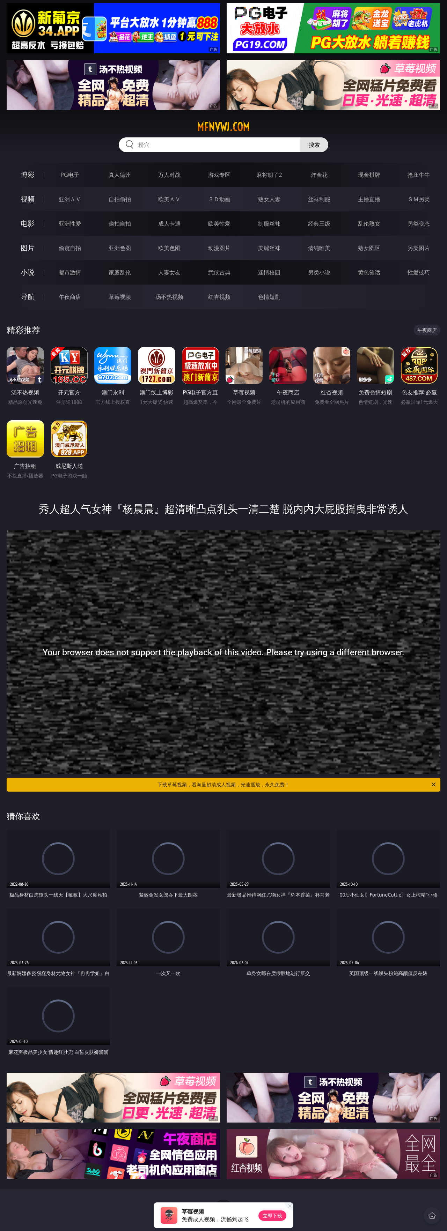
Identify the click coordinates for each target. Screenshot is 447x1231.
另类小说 (319, 272)
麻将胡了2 (269, 175)
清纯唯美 (319, 248)
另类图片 (419, 248)
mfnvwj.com (223, 127)
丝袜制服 (319, 199)
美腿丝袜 (269, 248)
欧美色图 (169, 248)
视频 (28, 199)
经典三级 (319, 223)
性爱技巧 (419, 272)
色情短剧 (269, 297)
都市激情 (70, 272)
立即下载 (272, 1215)
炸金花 (319, 175)
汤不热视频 (169, 297)
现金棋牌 (369, 175)
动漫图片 (219, 248)
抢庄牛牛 (419, 175)
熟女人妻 (269, 199)
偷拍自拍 (120, 223)
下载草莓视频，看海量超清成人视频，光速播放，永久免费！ (297, 784)
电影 (28, 223)
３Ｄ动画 (219, 199)
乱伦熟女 (369, 223)
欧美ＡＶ (169, 199)
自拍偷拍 (120, 199)
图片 (28, 247)
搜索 (314, 145)
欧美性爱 (219, 223)
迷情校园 (269, 272)
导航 (28, 296)
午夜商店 (70, 297)
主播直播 (369, 199)
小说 (28, 272)
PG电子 (69, 175)
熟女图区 (369, 248)
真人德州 (120, 175)
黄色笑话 (369, 272)
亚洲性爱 (70, 223)
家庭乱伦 (120, 272)
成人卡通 (169, 223)
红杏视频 (219, 297)
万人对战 (169, 175)
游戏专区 (219, 175)
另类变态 (419, 223)
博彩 (28, 174)
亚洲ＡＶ (70, 199)
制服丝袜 (269, 223)
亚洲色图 (120, 248)
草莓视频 (120, 297)
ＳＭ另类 (419, 199)
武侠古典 (219, 272)
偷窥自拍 (70, 248)
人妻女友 (169, 272)
